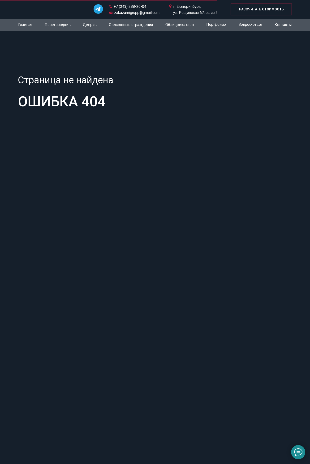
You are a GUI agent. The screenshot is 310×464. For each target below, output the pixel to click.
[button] (261, 9)
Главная (25, 24)
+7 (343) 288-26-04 (130, 6)
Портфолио (216, 24)
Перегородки (56, 24)
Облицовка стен (179, 24)
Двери (89, 24)
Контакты (283, 24)
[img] (44, 8)
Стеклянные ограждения (131, 24)
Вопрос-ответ (250, 24)
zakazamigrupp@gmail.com (136, 12)
